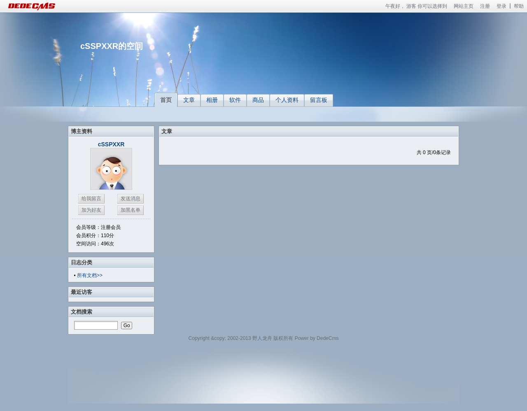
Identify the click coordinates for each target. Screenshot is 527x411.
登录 (501, 6)
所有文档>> (90, 275)
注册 (485, 6)
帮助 (519, 6)
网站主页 (463, 6)
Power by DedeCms (317, 338)
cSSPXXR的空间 (111, 46)
